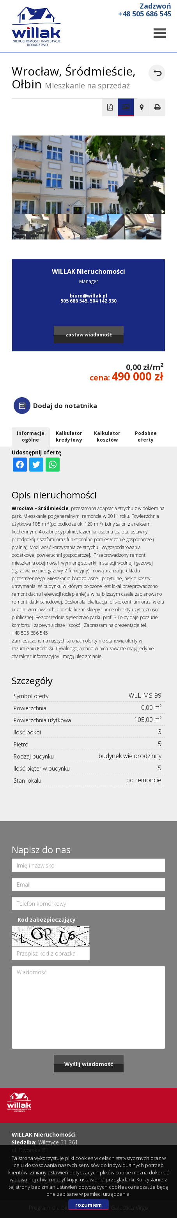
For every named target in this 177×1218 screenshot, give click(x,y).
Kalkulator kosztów (107, 436)
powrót (157, 73)
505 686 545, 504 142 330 (88, 300)
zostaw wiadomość (88, 334)
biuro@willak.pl (88, 295)
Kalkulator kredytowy (69, 436)
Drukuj (158, 107)
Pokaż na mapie (142, 107)
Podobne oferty (146, 436)
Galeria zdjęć (126, 107)
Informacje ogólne (30, 436)
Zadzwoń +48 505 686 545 (144, 9)
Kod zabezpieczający (47, 919)
